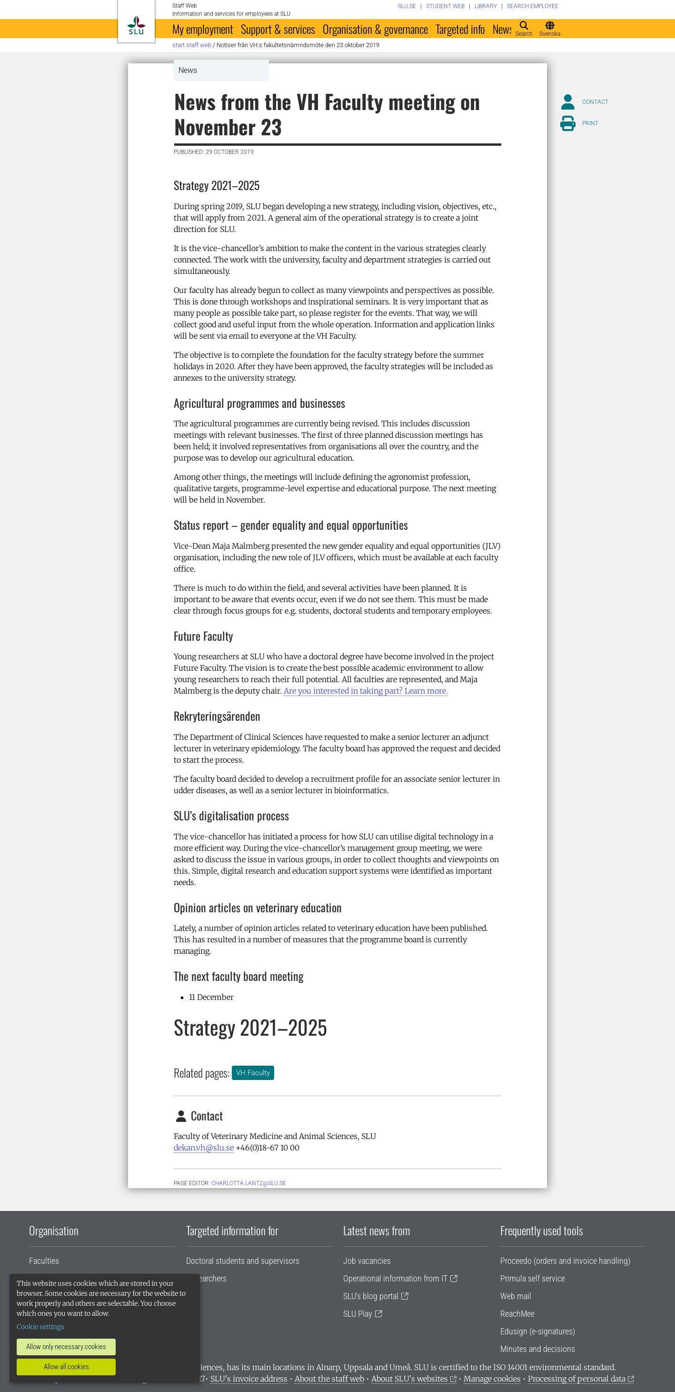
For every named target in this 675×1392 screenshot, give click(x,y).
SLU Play (357, 1314)
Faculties (44, 1261)
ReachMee (517, 1314)
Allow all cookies (66, 1366)
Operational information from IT (395, 1278)
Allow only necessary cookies (66, 1346)
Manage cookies (492, 1378)
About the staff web (329, 1378)
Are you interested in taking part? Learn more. (366, 691)
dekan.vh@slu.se (204, 1147)
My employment (202, 28)
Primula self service (532, 1278)
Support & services (278, 28)
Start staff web (191, 45)
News (503, 28)
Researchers (206, 1278)
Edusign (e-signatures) (537, 1331)
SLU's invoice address (249, 1378)
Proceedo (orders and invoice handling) (565, 1261)
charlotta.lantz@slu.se (248, 1183)
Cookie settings (40, 1326)
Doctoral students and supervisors (242, 1261)
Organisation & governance (375, 28)
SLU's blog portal (370, 1296)
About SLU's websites (409, 1378)
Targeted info (460, 28)
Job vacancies (367, 1261)
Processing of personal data (576, 1378)
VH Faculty (253, 1073)
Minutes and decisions (537, 1349)
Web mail (515, 1296)
